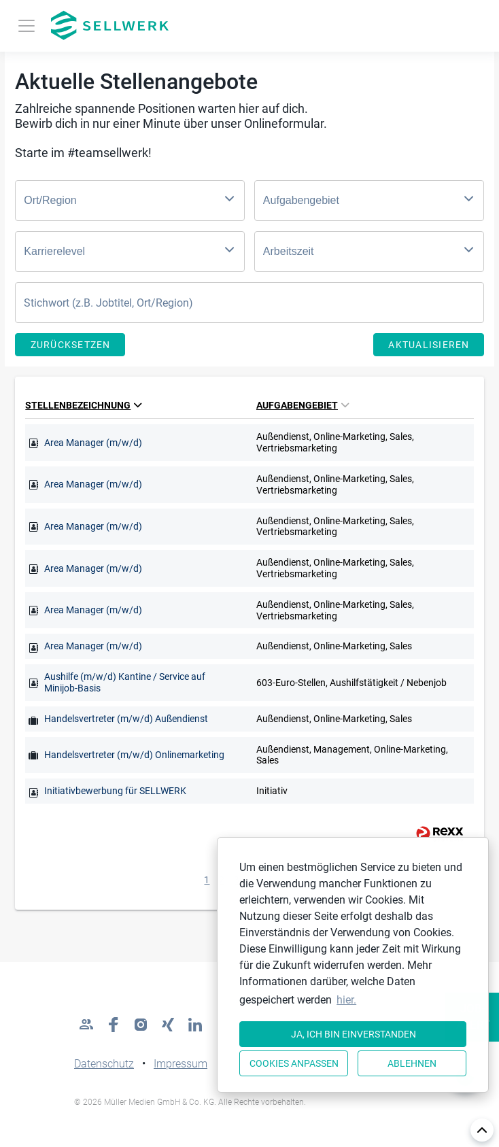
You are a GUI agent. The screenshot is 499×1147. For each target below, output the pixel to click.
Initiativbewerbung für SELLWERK (115, 790)
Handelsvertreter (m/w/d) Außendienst (126, 718)
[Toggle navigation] (26, 26)
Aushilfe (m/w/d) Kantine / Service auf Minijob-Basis (124, 682)
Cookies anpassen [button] (294, 1063)
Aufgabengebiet (302, 405)
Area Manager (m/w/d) (93, 442)
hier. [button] (346, 999)
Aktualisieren (428, 344)
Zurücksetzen (71, 344)
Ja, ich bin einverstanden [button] (353, 1034)
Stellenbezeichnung (83, 405)
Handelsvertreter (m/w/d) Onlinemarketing (134, 754)
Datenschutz (104, 1063)
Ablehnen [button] (412, 1063)
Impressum (180, 1063)
